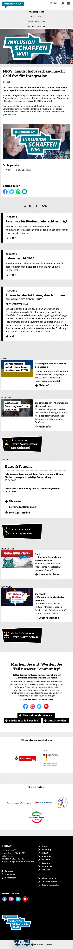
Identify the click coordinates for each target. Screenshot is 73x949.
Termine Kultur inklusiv (22, 507)
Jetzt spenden (57, 721)
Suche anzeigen (63, 3)
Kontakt (54, 3)
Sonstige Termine (19, 513)
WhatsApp (18, 191)
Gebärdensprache (36, 21)
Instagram (33, 706)
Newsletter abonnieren (37, 715)
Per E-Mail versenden (24, 191)
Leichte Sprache (36, 16)
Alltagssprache (36, 11)
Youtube (47, 706)
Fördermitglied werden (23, 721)
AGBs (49, 944)
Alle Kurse (15, 501)
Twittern (11, 191)
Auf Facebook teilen (5, 191)
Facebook (26, 706)
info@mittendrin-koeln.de (21, 861)
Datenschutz (39, 944)
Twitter (40, 706)
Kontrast (36, 26)
